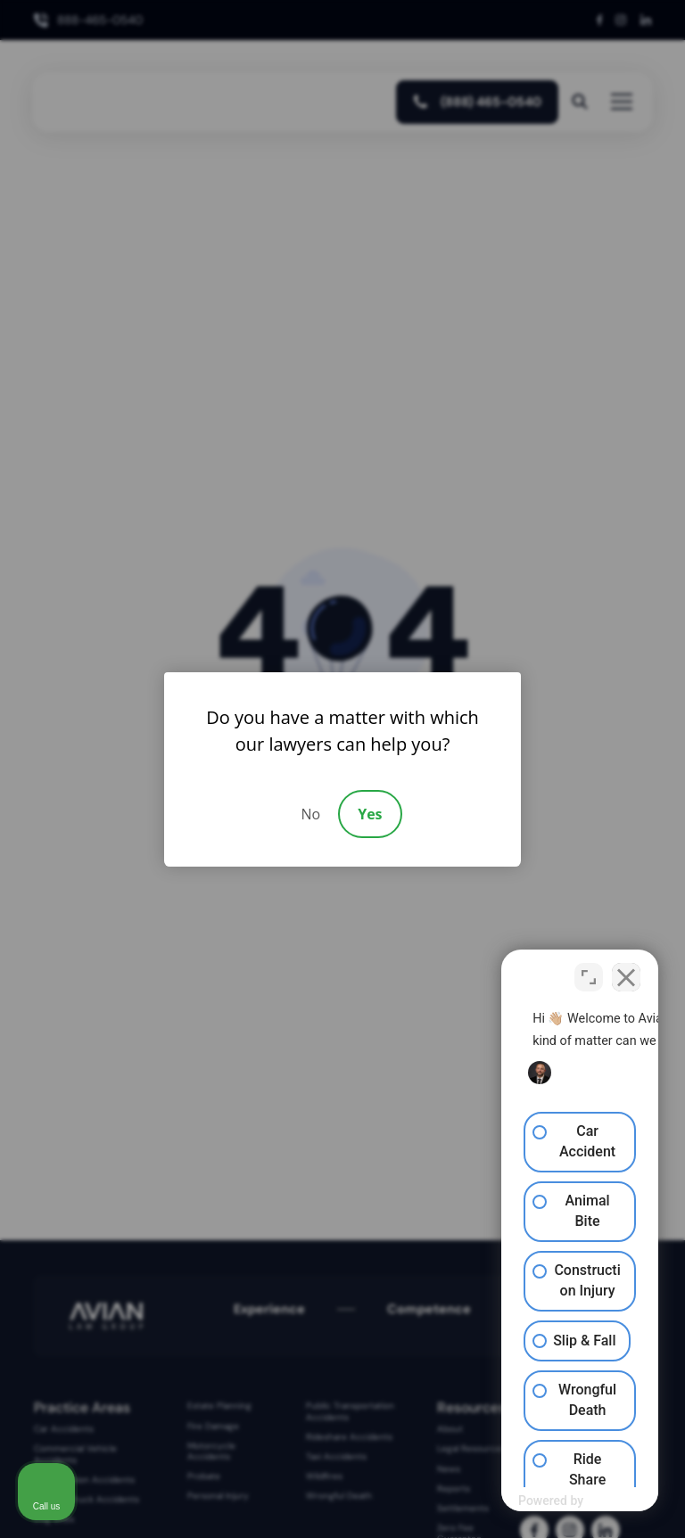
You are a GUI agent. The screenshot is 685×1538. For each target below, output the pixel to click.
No (310, 814)
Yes (370, 814)
